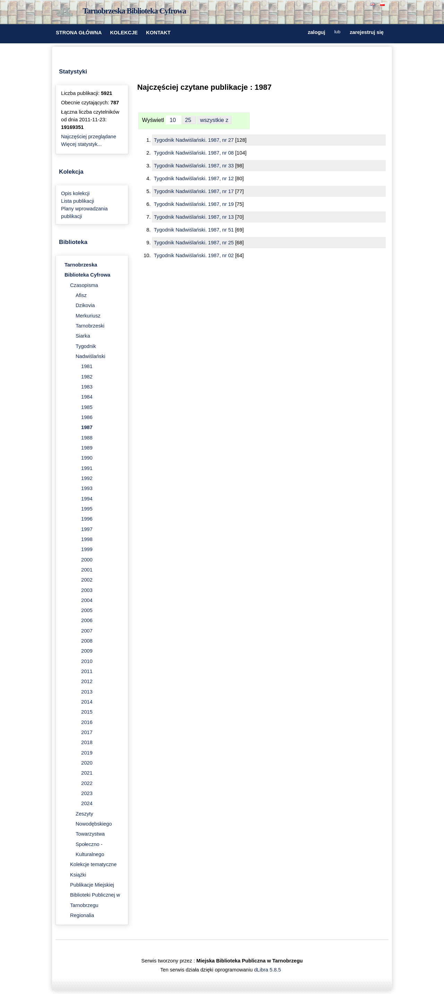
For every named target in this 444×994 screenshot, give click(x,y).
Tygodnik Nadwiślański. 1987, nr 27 (194, 140)
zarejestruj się (367, 32)
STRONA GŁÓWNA (79, 32)
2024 (87, 803)
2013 (87, 692)
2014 (87, 702)
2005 (87, 610)
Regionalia (82, 915)
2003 (87, 590)
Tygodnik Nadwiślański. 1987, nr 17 (194, 191)
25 (189, 120)
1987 (87, 427)
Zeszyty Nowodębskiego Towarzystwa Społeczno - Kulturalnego (94, 834)
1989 (87, 448)
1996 (87, 519)
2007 (87, 631)
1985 (87, 407)
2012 (87, 681)
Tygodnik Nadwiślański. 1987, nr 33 (194, 165)
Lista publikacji (77, 201)
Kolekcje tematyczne (93, 864)
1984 (87, 397)
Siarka (83, 336)
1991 (87, 468)
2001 (87, 570)
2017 (87, 732)
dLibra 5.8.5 (268, 970)
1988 (87, 438)
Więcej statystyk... (81, 144)
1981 (87, 366)
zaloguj (316, 32)
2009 (87, 651)
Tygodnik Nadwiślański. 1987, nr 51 (194, 230)
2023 (87, 793)
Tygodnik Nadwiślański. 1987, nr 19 (194, 204)
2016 (87, 722)
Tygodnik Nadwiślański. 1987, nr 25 (194, 242)
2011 (87, 671)
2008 (87, 641)
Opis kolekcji (75, 193)
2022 (87, 783)
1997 (87, 529)
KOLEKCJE (124, 32)
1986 (87, 417)
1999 (87, 549)
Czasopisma (84, 285)
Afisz (81, 295)
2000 (87, 560)
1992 (87, 478)
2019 (87, 753)
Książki (78, 875)
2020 (87, 763)
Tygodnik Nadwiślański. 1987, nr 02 (194, 255)
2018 (87, 742)
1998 (87, 539)
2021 (87, 773)
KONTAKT (158, 32)
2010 (87, 661)
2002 (87, 580)
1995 (87, 509)
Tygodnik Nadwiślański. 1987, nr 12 (194, 178)
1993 (87, 488)
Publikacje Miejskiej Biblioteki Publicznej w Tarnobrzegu (95, 895)
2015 (87, 712)
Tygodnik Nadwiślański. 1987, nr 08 (194, 153)
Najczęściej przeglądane (88, 136)
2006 (87, 620)
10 (173, 120)
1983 (87, 387)
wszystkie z (214, 120)
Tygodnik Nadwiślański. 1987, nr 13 (194, 217)
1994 (87, 499)
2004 (87, 600)
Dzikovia (85, 305)
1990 (87, 458)
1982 (87, 377)
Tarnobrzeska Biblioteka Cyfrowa (134, 11)
